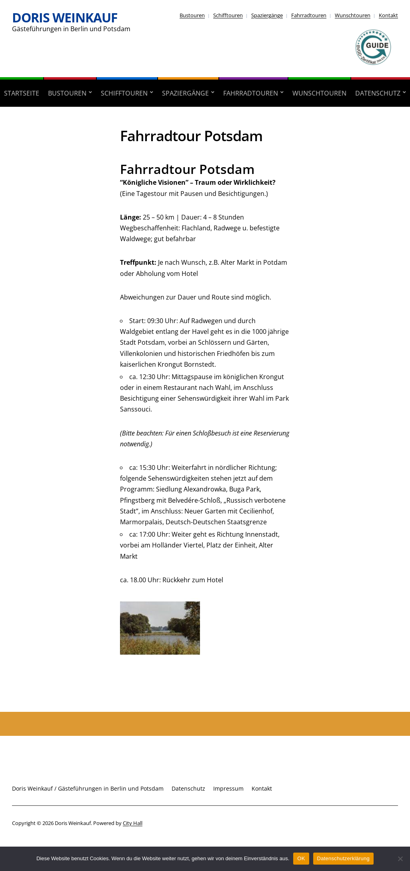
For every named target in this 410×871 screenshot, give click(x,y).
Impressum (228, 788)
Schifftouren (228, 15)
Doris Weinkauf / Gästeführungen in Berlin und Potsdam (88, 788)
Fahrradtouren (308, 15)
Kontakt (388, 15)
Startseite (21, 93)
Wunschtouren (352, 15)
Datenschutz (377, 93)
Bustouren (192, 15)
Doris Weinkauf (65, 17)
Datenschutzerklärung (343, 858)
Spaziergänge (267, 15)
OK (301, 858)
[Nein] (400, 859)
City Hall (132, 823)
